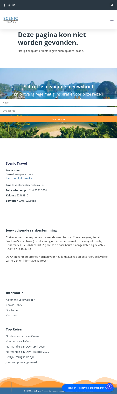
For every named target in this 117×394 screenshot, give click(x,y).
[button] (112, 4)
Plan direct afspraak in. (20, 178)
